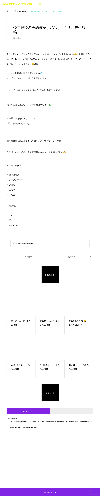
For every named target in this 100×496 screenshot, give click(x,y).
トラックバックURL (12, 418)
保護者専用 (74, 461)
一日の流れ (50, 461)
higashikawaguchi (28, 243)
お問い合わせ (52, 462)
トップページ (8, 461)
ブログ (39, 461)
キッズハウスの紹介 (25, 461)
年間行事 (62, 461)
